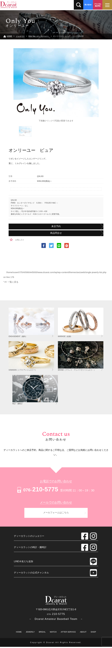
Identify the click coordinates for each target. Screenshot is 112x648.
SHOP (93, 633)
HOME (19, 633)
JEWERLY (30, 633)
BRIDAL (42, 633)
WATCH (53, 633)
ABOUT (83, 633)
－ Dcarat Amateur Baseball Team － (56, 620)
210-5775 (37, 489)
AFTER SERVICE (68, 633)
